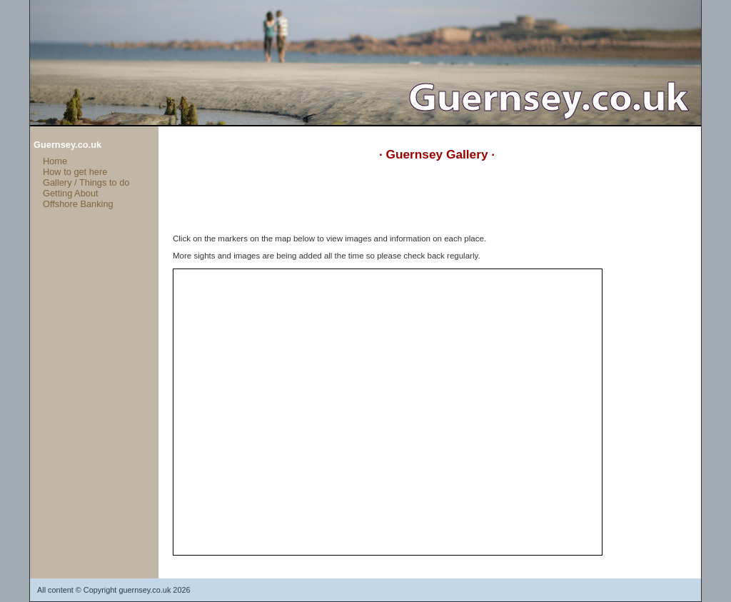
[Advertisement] (432, 202)
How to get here (75, 171)
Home (55, 161)
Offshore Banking (78, 204)
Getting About (71, 193)
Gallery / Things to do (86, 182)
